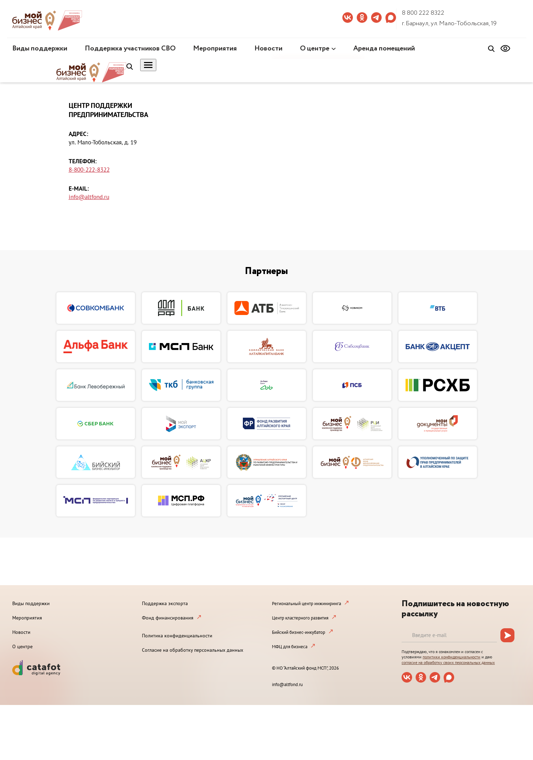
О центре (314, 48)
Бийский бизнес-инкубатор (298, 632)
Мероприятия (215, 48)
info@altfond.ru (89, 197)
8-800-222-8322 (89, 169)
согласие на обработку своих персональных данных (448, 662)
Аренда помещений (384, 48)
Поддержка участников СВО (130, 48)
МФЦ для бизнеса (289, 647)
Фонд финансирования (167, 618)
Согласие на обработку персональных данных (192, 650)
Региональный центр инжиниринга (306, 604)
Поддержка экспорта (165, 603)
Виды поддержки (39, 48)
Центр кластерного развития (300, 618)
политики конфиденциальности (451, 656)
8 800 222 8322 (423, 13)
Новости (268, 48)
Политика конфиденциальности (177, 635)
